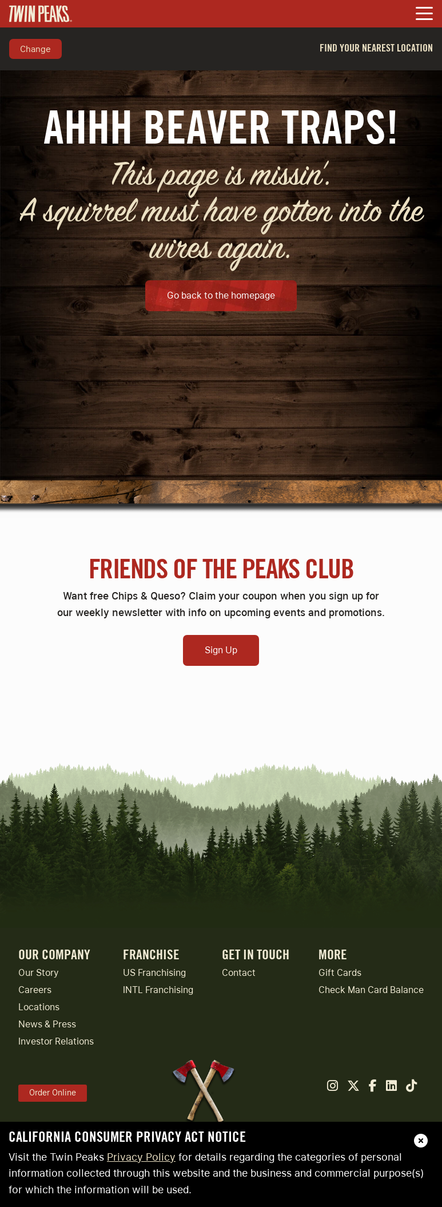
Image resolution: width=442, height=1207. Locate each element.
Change (35, 48)
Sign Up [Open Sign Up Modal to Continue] (221, 650)
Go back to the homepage (221, 295)
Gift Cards (339, 972)
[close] (421, 1140)
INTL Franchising (158, 989)
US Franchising (154, 972)
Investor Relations (56, 1041)
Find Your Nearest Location (376, 48)
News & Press (47, 1024)
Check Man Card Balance (371, 989)
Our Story (38, 972)
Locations (38, 1007)
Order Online (52, 1092)
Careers (34, 989)
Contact (239, 972)
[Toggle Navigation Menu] (424, 14)
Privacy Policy (141, 1157)
